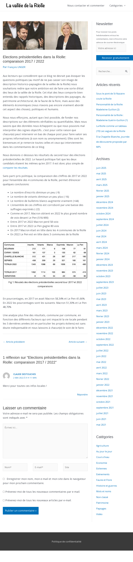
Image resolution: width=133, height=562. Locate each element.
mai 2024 (101, 242)
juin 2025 (101, 174)
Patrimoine (103, 509)
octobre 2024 (104, 220)
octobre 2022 (104, 345)
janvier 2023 (103, 328)
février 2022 (103, 385)
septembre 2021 (106, 414)
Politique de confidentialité (66, 546)
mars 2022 (102, 379)
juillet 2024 (102, 231)
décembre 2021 (105, 396)
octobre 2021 (104, 408)
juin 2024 (101, 237)
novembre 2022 (105, 339)
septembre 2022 (106, 351)
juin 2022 (101, 362)
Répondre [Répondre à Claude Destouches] (82, 395)
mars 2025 (102, 191)
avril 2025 (102, 185)
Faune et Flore (105, 486)
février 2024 (103, 259)
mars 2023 (102, 317)
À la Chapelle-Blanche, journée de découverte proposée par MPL (110, 148)
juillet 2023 (102, 294)
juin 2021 (101, 425)
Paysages (101, 515)
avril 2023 (102, 311)
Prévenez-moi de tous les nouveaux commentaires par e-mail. (42, 496)
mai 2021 (101, 431)
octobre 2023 (104, 282)
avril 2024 (102, 248)
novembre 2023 (105, 277)
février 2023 (103, 322)
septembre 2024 (106, 225)
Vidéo (99, 520)
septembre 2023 (106, 288)
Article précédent (15, 342)
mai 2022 (101, 368)
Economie (102, 469)
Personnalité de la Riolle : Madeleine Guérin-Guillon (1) (111, 121)
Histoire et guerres (107, 492)
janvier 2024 (103, 265)
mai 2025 (101, 180)
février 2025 (103, 197)
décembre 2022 (105, 334)
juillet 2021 (102, 419)
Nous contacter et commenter (85, 5)
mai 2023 (101, 305)
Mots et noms (104, 497)
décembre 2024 (105, 208)
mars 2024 (102, 254)
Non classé (102, 503)
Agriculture (103, 452)
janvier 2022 (103, 391)
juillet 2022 (102, 357)
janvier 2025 (103, 202)
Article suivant (77, 342)
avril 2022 (102, 374)
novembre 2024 (105, 214)
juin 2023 (101, 300)
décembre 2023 (105, 271)
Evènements (103, 480)
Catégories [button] (116, 5)
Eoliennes (102, 475)
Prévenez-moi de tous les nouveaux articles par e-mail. (38, 504)
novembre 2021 (105, 402)
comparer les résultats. (17, 168)
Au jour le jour (104, 458)
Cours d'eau (103, 463)
